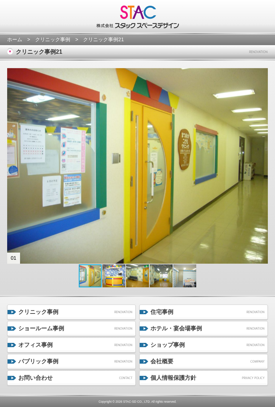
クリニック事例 (52, 39)
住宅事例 (161, 312)
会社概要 (161, 361)
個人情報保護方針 (173, 378)
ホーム (14, 39)
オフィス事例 (35, 345)
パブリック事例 (38, 361)
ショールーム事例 (41, 328)
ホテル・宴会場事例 (176, 328)
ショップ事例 (167, 345)
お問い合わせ (35, 378)
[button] (13, 166)
